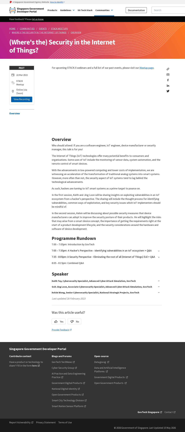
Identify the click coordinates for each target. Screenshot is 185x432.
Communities (102, 10)
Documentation (136, 10)
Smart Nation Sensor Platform (67, 406)
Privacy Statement (46, 422)
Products (52, 10)
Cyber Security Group (63, 367)
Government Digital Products (67, 383)
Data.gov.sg (100, 362)
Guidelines (65, 10)
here (34, 365)
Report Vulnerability (19, 422)
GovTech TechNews (62, 362)
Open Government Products (66, 394)
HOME (12, 28)
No (74, 321)
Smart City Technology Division (68, 400)
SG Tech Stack (85, 10)
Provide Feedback (60, 329)
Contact (168, 412)
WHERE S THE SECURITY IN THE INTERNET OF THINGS (39, 32)
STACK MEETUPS (59, 28)
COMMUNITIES (27, 28)
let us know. (38, 19)
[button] (107, 251)
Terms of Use (65, 422)
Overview (14, 113)
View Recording (22, 99)
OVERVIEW (76, 32)
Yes (57, 321)
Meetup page (146, 67)
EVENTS (43, 28)
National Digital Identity (64, 388)
